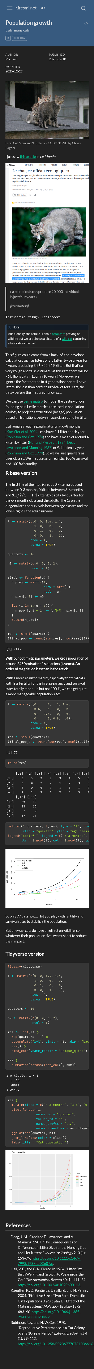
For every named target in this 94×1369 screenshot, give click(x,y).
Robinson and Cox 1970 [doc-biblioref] (25, 437)
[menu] (9, 8)
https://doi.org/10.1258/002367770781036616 (55, 1344)
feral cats (58, 334)
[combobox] (83, 8)
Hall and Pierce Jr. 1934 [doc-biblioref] (47, 442)
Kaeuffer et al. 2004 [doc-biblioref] (22, 431)
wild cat (67, 338)
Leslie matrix (33, 401)
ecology (19, 38)
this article (28, 156)
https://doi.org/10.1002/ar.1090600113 (49, 1285)
